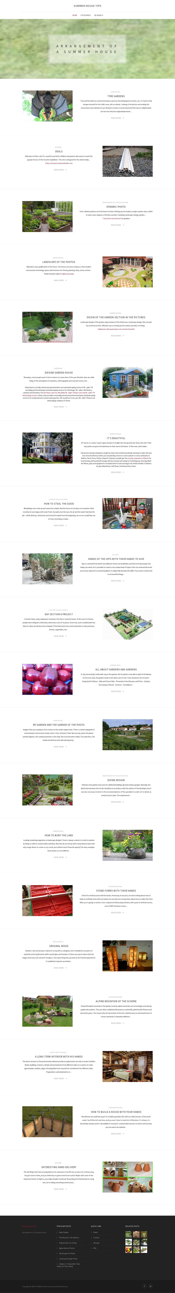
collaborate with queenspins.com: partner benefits (116, 329)
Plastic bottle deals (58, 1052)
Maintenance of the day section (115, 202)
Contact (96, 1237)
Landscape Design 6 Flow (68, 1259)
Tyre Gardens (116, 96)
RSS (94, 1248)
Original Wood (58, 946)
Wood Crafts (58, 258)
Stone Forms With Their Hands (116, 890)
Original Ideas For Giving (68, 1243)
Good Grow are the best (112, 218)
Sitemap (96, 1243)
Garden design (115, 313)
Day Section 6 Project (59, 614)
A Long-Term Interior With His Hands (59, 1056)
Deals (59, 151)
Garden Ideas (115, 665)
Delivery (58, 147)
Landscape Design (115, 1107)
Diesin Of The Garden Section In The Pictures (116, 317)
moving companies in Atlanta (138, 458)
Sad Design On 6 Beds (67, 1253)
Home (74, 15)
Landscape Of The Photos (58, 262)
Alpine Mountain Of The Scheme (116, 1001)
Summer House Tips (87, 6)
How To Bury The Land (59, 835)
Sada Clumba (63, 1232)
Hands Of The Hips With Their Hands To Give (116, 559)
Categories (86, 15)
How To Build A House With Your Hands (116, 1112)
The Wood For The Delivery (69, 1237)
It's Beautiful (116, 438)
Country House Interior (58, 499)
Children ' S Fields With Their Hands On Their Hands (68, 1265)
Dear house (115, 92)
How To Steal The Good (59, 503)
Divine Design (116, 780)
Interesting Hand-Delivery (58, 1167)
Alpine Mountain (115, 886)
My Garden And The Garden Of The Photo (59, 724)
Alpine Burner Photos (67, 1248)
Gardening (58, 368)
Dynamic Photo (116, 206)
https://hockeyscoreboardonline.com (58, 163)
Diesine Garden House (59, 372)
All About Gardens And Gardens (116, 669)
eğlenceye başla (68, 274)
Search (99, 15)
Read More (116, 118)
